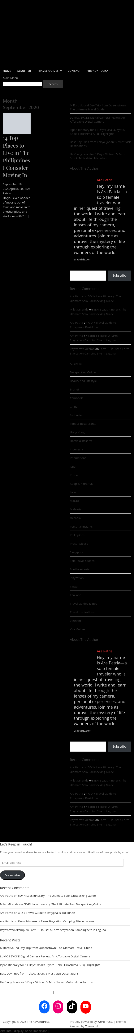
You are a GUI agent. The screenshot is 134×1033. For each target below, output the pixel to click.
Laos (73, 492)
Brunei (74, 389)
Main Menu (10, 78)
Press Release (79, 543)
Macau (74, 501)
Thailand (75, 595)
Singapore (76, 552)
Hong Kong (77, 432)
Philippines (77, 535)
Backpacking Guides (83, 372)
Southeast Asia (80, 569)
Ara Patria (76, 296)
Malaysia (76, 509)
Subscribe (120, 275)
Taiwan (75, 586)
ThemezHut (93, 1026)
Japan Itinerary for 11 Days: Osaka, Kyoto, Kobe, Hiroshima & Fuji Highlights (97, 132)
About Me (24, 71)
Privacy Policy (97, 71)
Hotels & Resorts (81, 441)
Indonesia (76, 449)
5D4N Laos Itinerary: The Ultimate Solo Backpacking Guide (57, 895)
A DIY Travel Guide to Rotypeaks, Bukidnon (46, 913)
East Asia (76, 415)
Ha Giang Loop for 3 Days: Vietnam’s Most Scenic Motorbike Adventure (98, 156)
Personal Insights (81, 526)
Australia (76, 364)
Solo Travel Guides (82, 561)
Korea (74, 475)
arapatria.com (82, 259)
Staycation (77, 578)
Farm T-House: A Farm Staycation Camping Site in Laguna (56, 921)
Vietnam (75, 621)
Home (7, 71)
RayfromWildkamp (82, 349)
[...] (26, 216)
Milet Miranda (79, 309)
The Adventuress (38, 1021)
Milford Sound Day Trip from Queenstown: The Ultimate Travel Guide (98, 107)
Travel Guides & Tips (83, 603)
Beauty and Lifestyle (83, 381)
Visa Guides (77, 629)
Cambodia (77, 398)
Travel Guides (47, 71)
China (74, 406)
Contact (74, 71)
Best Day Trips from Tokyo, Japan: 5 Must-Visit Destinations (100, 144)
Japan (73, 466)
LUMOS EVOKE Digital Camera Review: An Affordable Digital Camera (97, 119)
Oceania (75, 518)
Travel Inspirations (82, 612)
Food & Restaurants (83, 423)
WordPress (104, 1021)
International (78, 458)
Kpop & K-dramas (81, 483)
